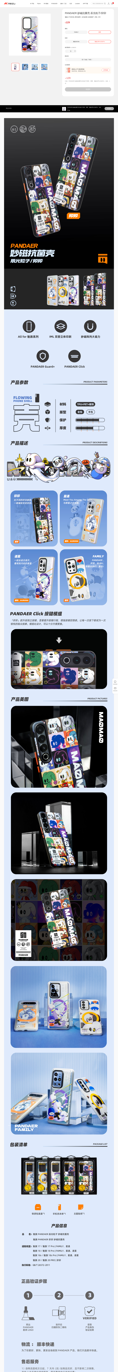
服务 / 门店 (63, 3)
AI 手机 (32, 3)
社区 (71, 3)
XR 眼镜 (46, 3)
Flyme (39, 3)
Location (77, 3)
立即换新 (105, 70)
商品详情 (9, 108)
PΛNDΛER (54, 3)
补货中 (88, 89)
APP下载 (85, 3)
